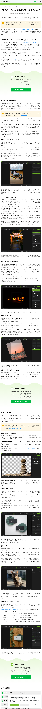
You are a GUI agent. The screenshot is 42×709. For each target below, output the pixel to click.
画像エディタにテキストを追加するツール (10, 609)
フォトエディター (16, 59)
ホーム (2, 6)
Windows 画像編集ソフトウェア (28, 29)
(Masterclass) (8, 25)
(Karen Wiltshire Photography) (16, 428)
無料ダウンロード (21, 90)
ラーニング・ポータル (9, 6)
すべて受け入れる (14, 704)
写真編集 (17, 6)
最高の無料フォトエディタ (30, 42)
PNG (23, 55)
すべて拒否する (25, 704)
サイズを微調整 (31, 448)
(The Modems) (24, 115)
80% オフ (36, 1)
